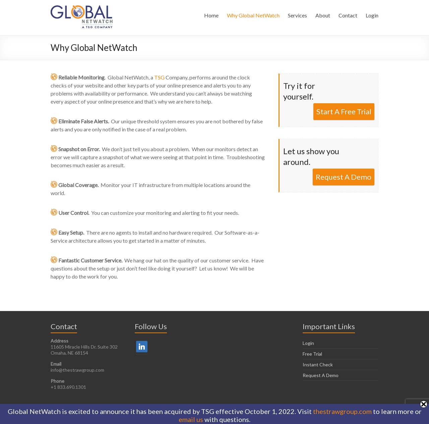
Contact (348, 15)
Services (297, 15)
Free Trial (312, 354)
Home (211, 15)
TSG (159, 77)
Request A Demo (343, 176)
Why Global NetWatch (253, 15)
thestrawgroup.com (342, 411)
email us (191, 419)
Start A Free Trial (343, 111)
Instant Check (318, 364)
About (322, 15)
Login (372, 15)
